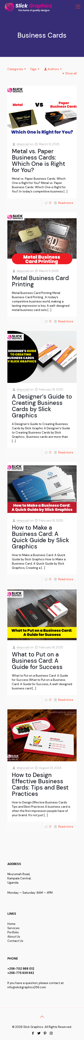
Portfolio (13, 932)
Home (11, 924)
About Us (13, 937)
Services (13, 928)
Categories (17, 69)
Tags (35, 69)
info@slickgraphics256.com (26, 987)
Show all (69, 73)
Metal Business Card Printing (40, 281)
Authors (53, 69)
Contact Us (15, 941)
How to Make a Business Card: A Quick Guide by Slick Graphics (40, 537)
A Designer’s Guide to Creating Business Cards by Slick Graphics (42, 406)
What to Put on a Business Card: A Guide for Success (37, 661)
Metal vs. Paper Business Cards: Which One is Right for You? (38, 160)
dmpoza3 (23, 144)
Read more (65, 203)
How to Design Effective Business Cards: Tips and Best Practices (40, 784)
